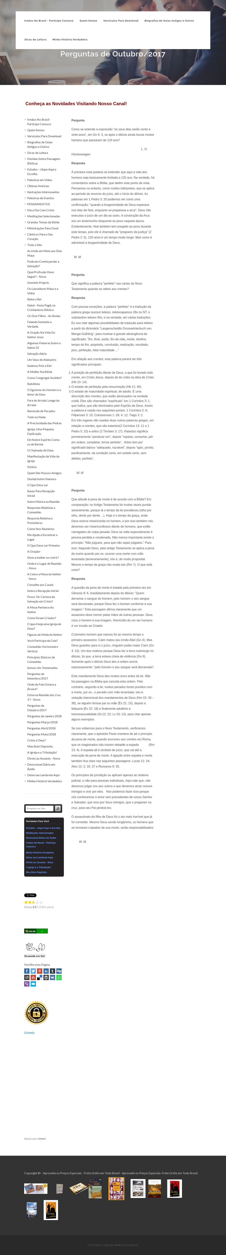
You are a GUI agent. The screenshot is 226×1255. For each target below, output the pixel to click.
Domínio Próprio (38, 282)
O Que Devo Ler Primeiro (43, 545)
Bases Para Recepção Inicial (41, 493)
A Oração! (33, 551)
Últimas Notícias (38, 186)
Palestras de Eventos (40, 198)
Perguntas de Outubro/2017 (36, 708)
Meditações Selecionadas (43, 216)
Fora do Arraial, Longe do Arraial (43, 403)
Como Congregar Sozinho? (44, 378)
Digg (59, 971)
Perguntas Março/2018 (42, 722)
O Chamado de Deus (40, 450)
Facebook (26, 971)
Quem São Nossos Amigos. (44, 473)
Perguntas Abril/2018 (41, 728)
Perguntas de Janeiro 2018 (44, 716)
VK (52, 977)
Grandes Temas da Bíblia (43, 222)
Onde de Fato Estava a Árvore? (41, 687)
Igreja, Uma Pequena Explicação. (40, 431)
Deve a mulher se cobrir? (43, 557)
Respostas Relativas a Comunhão (41, 510)
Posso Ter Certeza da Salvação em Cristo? (41, 599)
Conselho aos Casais (40, 584)
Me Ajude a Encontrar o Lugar (42, 537)
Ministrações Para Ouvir (43, 228)
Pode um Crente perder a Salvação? (43, 264)
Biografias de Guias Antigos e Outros (40, 144)
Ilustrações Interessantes (43, 192)
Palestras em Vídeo (39, 180)
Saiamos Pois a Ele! (39, 365)
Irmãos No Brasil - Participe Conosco (49, 20)
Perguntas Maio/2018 (41, 734)
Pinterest (39, 971)
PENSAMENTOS (38, 204)
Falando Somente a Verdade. (39, 324)
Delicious (39, 977)
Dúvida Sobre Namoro (41, 479)
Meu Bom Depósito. (40, 746)
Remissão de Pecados (41, 411)
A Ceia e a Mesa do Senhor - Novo (44, 576)
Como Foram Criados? (41, 618)
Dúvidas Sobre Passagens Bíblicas (43, 161)
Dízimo (32, 467)
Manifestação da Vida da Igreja (43, 458)
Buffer (46, 977)
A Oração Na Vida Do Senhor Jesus (41, 335)
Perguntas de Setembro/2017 (37, 676)
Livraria (29, 1032)
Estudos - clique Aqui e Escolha (41, 171)
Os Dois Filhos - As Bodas (43, 316)
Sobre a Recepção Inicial (43, 590)
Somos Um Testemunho (42, 668)
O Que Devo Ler (37, 485)
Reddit (26, 977)
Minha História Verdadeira (44, 781)
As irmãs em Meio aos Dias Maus (44, 253)
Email (33, 984)
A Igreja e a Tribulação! (42, 752)
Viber (26, 984)
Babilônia (33, 384)
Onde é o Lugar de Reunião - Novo (44, 566)
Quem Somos (35, 130)
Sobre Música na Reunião (43, 501)
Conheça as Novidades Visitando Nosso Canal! (76, 103)
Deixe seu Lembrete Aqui (43, 775)
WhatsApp (59, 977)
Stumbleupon (33, 977)
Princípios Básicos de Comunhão (41, 659)
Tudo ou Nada (36, 417)
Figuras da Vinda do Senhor (44, 634)
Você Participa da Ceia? (42, 640)
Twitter (33, 971)
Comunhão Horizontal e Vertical (42, 649)
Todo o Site (34, 245)
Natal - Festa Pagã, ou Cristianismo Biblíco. (41, 307)
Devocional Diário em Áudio (41, 767)
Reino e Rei (34, 299)
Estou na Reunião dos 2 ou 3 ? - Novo (43, 697)
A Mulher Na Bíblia (39, 371)
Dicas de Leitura (37, 152)
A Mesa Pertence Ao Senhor (40, 610)
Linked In (46, 971)
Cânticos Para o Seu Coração (40, 236)
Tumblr (52, 971)
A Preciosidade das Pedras (44, 423)
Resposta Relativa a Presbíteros (40, 520)
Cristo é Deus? (36, 740)
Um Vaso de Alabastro (41, 359)
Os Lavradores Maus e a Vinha (42, 291)
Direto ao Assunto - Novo (43, 758)
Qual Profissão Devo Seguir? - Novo (40, 274)
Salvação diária (36, 353)
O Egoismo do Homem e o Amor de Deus (44, 392)
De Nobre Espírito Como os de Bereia (43, 442)
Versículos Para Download (44, 136)
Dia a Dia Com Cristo (40, 210)
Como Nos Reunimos (40, 529)
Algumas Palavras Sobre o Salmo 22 (44, 345)
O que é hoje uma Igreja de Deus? (44, 626)
